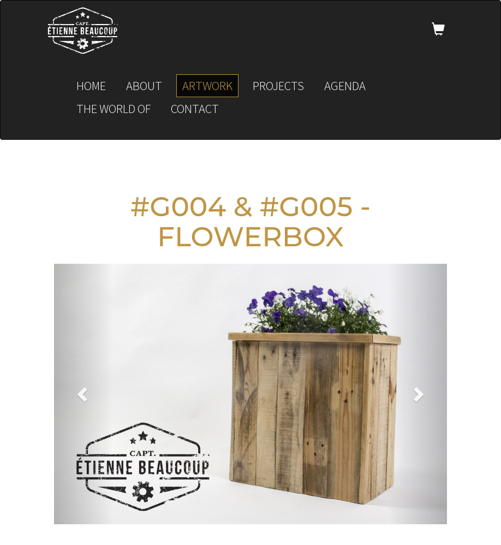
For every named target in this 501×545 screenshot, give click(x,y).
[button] (83, 394)
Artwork (207, 85)
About (144, 85)
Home (91, 85)
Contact (195, 108)
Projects (278, 85)
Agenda (345, 85)
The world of (113, 108)
